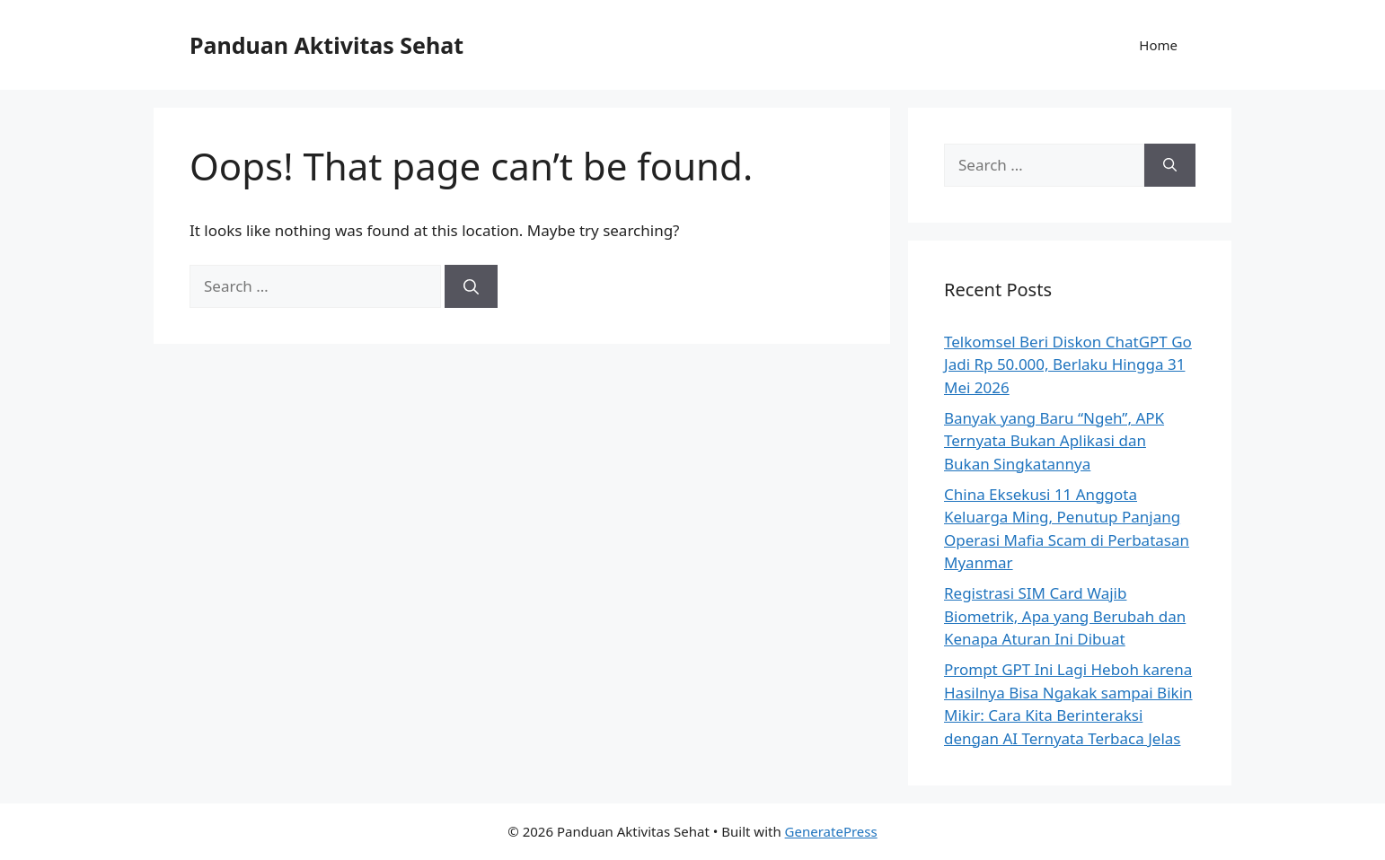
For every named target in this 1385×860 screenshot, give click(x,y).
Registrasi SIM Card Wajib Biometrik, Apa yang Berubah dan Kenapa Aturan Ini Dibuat (1065, 616)
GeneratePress (831, 831)
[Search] (471, 286)
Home (1158, 45)
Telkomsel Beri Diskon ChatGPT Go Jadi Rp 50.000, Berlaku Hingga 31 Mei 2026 (1068, 364)
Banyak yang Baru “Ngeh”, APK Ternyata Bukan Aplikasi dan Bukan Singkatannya (1054, 441)
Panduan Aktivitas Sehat (326, 45)
